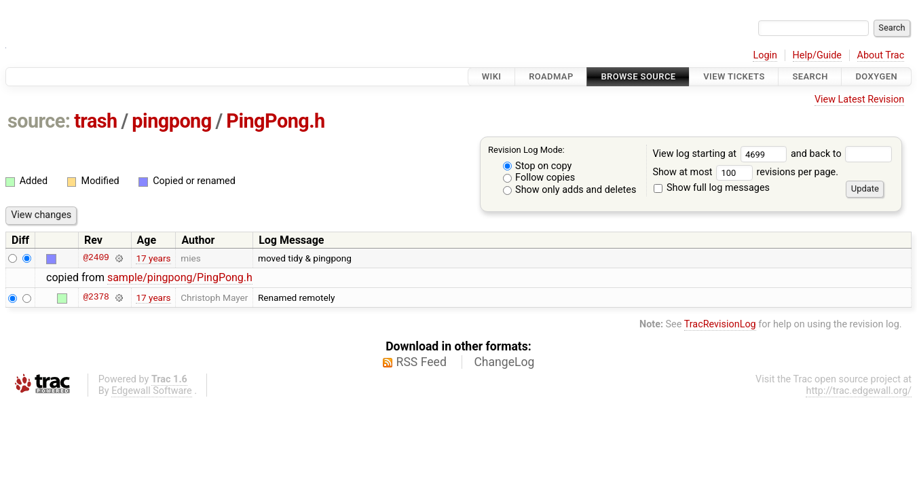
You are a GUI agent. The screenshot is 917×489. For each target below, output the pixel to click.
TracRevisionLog (720, 324)
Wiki (492, 76)
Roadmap (551, 76)
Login (765, 55)
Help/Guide (817, 55)
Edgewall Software (151, 391)
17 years (153, 258)
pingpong (171, 120)
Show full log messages (712, 188)
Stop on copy (537, 166)
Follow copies (539, 177)
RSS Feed (421, 362)
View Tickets (733, 76)
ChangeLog (504, 362)
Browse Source (638, 76)
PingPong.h (275, 120)
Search (809, 76)
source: (39, 120)
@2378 (96, 297)
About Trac (881, 55)
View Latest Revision (859, 99)
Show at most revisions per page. (745, 172)
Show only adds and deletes (570, 190)
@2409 (96, 258)
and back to (841, 154)
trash (95, 120)
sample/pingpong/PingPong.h (179, 277)
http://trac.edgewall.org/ (859, 391)
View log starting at (721, 154)
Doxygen (876, 76)
